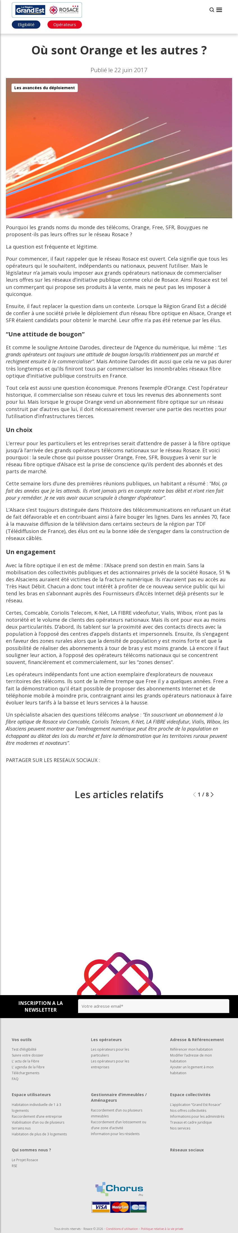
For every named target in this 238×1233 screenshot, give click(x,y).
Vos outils (22, 1039)
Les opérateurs (106, 1039)
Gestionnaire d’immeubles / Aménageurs (119, 1097)
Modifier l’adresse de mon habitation (191, 1058)
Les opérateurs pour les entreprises (110, 1064)
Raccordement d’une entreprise (37, 1116)
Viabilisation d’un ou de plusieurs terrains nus (38, 1125)
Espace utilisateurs (31, 1094)
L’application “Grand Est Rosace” (195, 1104)
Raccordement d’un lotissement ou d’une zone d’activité (118, 1125)
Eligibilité (26, 24)
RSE (14, 1165)
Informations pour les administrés (197, 1116)
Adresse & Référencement (197, 1039)
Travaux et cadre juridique (191, 1122)
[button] (212, 810)
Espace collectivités (190, 1094)
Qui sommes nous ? (31, 1149)
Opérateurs (64, 24)
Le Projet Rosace (25, 1160)
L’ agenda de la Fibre (28, 1067)
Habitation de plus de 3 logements (39, 1134)
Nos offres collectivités (188, 1110)
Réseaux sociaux (187, 1149)
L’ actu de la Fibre (25, 1061)
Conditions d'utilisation (122, 1229)
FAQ (15, 1078)
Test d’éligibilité (24, 1049)
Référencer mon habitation (191, 1049)
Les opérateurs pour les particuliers (110, 1052)
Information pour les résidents (115, 1133)
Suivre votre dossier (28, 1055)
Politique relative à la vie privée (162, 1229)
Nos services (180, 1128)
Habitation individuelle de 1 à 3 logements (36, 1107)
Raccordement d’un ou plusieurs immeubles (116, 1113)
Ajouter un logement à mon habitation (192, 1070)
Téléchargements (25, 1073)
